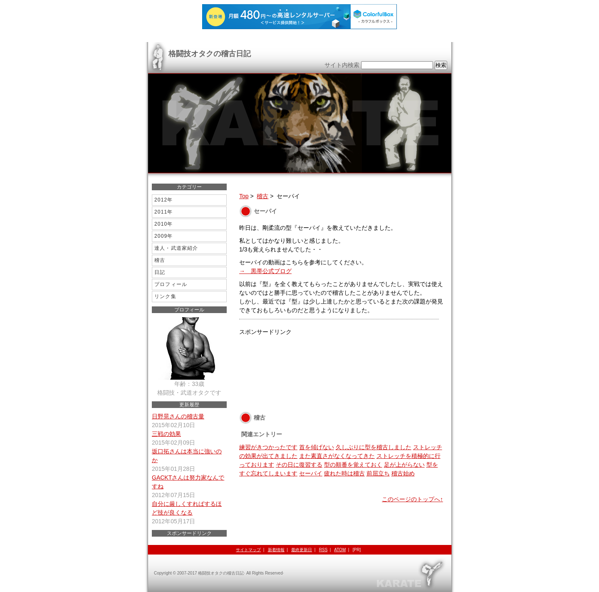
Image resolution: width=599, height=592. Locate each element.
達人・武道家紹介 (176, 248)
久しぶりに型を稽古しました (373, 447)
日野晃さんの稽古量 (178, 416)
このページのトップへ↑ (412, 499)
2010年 (163, 224)
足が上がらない (404, 464)
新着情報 (276, 549)
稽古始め (403, 473)
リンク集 (165, 296)
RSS (323, 549)
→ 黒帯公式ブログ (265, 271)
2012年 (163, 200)
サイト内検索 (341, 65)
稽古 (262, 196)
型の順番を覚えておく (353, 464)
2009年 (163, 236)
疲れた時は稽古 (344, 473)
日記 (159, 272)
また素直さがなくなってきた (337, 456)
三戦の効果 (166, 433)
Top (244, 196)
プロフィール (170, 284)
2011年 (163, 212)
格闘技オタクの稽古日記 (209, 54)
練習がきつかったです (268, 447)
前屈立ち (378, 473)
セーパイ (310, 473)
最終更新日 (301, 549)
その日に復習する (299, 464)
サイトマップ (248, 549)
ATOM (340, 549)
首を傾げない (316, 447)
